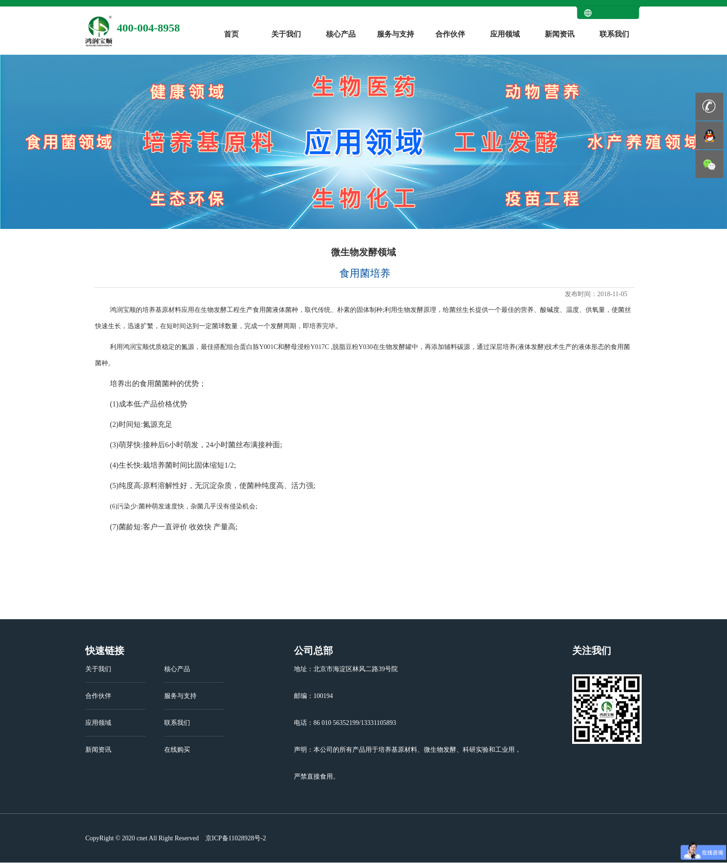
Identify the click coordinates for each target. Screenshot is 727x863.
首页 (231, 34)
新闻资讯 (559, 34)
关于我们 (286, 34)
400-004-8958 (148, 28)
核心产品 (341, 34)
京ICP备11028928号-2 (235, 838)
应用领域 (505, 34)
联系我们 (614, 34)
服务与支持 (395, 34)
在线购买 (177, 749)
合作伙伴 (450, 34)
